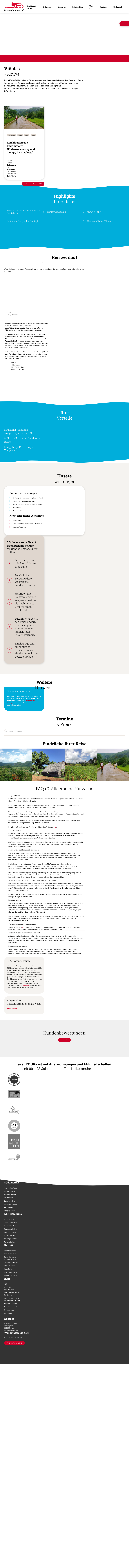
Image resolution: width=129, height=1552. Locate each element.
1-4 (8, 167)
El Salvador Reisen (11, 1226)
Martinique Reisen (10, 1272)
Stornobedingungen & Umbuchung (22, 924)
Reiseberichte (77, 7)
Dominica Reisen (10, 1254)
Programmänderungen (17, 946)
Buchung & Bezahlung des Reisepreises (23, 850)
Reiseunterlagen (14, 900)
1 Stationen (11, 171)
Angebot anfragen (10, 1303)
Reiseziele (47, 7)
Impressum (8, 1313)
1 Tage (9, 163)
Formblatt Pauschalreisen (9, 1288)
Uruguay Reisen (9, 1211)
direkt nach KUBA (31, 7)
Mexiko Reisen (9, 1235)
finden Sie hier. (12, 1008)
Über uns (91, 7)
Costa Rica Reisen (10, 1222)
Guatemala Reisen (10, 1229)
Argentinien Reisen (11, 1188)
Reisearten (62, 7)
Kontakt (103, 7)
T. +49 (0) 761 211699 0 (14, 1343)
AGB (5, 1284)
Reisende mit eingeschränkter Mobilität (24, 933)
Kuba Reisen (8, 1269)
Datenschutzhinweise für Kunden (12, 1294)
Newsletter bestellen (11, 1307)
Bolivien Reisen (9, 1191)
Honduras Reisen (10, 1232)
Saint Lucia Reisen (10, 1275)
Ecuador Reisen (9, 1201)
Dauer (9, 160)
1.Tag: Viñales (49, 313)
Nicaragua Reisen (10, 1239)
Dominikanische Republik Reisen (10, 1258)
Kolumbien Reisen (10, 1204)
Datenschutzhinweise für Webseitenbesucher (12, 1299)
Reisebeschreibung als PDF (33, 184)
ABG (24, 927)
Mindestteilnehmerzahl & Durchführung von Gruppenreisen (32, 880)
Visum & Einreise (15, 830)
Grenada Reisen (9, 1266)
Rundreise (11, 169)
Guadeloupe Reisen (11, 1262)
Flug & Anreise (14, 795)
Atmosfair (26, 985)
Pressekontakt (9, 1310)
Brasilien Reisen (10, 1194)
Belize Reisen (9, 1219)
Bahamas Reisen (10, 1251)
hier (55, 827)
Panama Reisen (9, 1242)
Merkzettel (117, 7)
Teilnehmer (11, 165)
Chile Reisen (8, 1198)
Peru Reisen (8, 1207)
